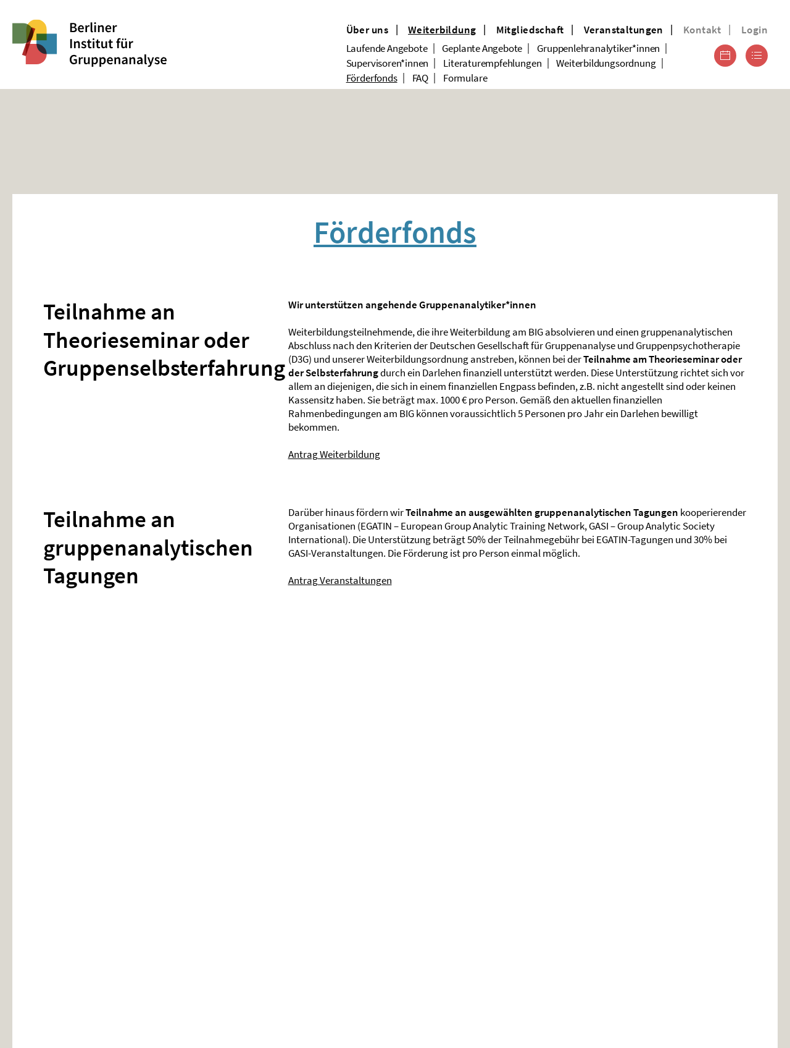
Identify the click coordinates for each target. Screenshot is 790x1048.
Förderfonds (371, 78)
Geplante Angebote (482, 48)
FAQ (420, 78)
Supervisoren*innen (387, 63)
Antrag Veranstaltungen (340, 580)
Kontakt (702, 29)
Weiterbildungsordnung (605, 63)
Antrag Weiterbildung (334, 454)
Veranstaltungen (623, 29)
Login (754, 29)
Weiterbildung (442, 29)
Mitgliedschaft (530, 29)
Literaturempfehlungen (492, 63)
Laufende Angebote (387, 48)
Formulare (465, 78)
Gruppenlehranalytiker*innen (598, 48)
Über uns (367, 29)
